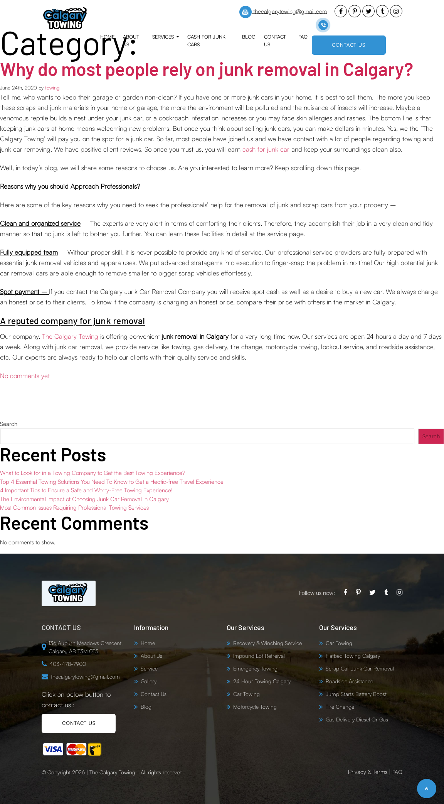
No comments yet (25, 376)
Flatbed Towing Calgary (353, 655)
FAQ (303, 37)
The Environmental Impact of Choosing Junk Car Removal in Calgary (84, 498)
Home (107, 37)
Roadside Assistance (349, 681)
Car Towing (246, 694)
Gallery (148, 681)
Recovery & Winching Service (267, 643)
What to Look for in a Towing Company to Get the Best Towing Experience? (92, 472)
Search (8, 423)
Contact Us (275, 40)
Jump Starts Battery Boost (356, 694)
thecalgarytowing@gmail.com (283, 12)
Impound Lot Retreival (259, 655)
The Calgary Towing (70, 336)
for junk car (273, 149)
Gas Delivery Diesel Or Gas (357, 719)
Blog (249, 37)
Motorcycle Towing (255, 706)
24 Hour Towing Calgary (262, 681)
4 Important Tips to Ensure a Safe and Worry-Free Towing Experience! (86, 490)
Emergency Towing (255, 668)
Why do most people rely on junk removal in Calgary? (211, 68)
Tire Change (340, 706)
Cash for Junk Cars (206, 40)
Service (149, 668)
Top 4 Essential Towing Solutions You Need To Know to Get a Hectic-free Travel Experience (112, 481)
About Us (131, 40)
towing (52, 87)
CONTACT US (348, 45)
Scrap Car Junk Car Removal (360, 668)
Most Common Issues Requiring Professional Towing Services (74, 507)
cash (249, 149)
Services (163, 37)
